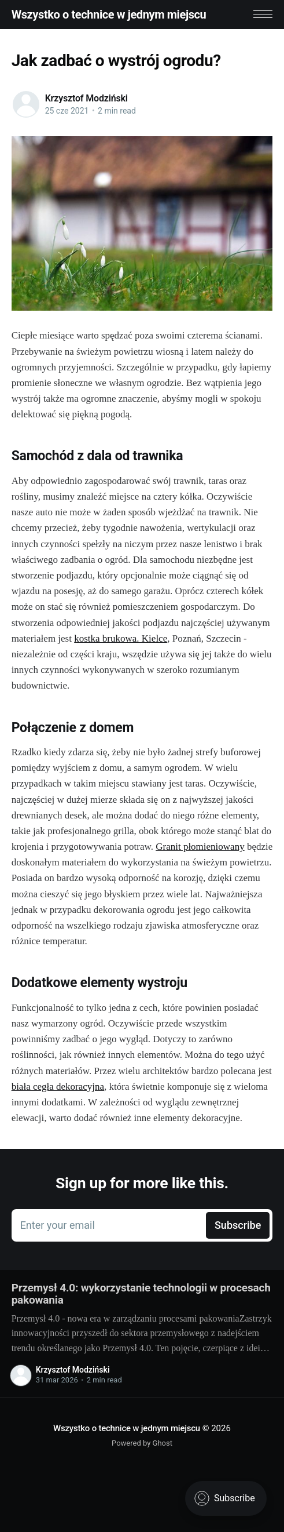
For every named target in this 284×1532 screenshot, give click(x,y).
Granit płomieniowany (200, 846)
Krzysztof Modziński (86, 98)
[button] (262, 14)
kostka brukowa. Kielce (120, 638)
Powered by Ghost (142, 1443)
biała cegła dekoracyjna (58, 1086)
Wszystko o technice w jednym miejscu (109, 14)
